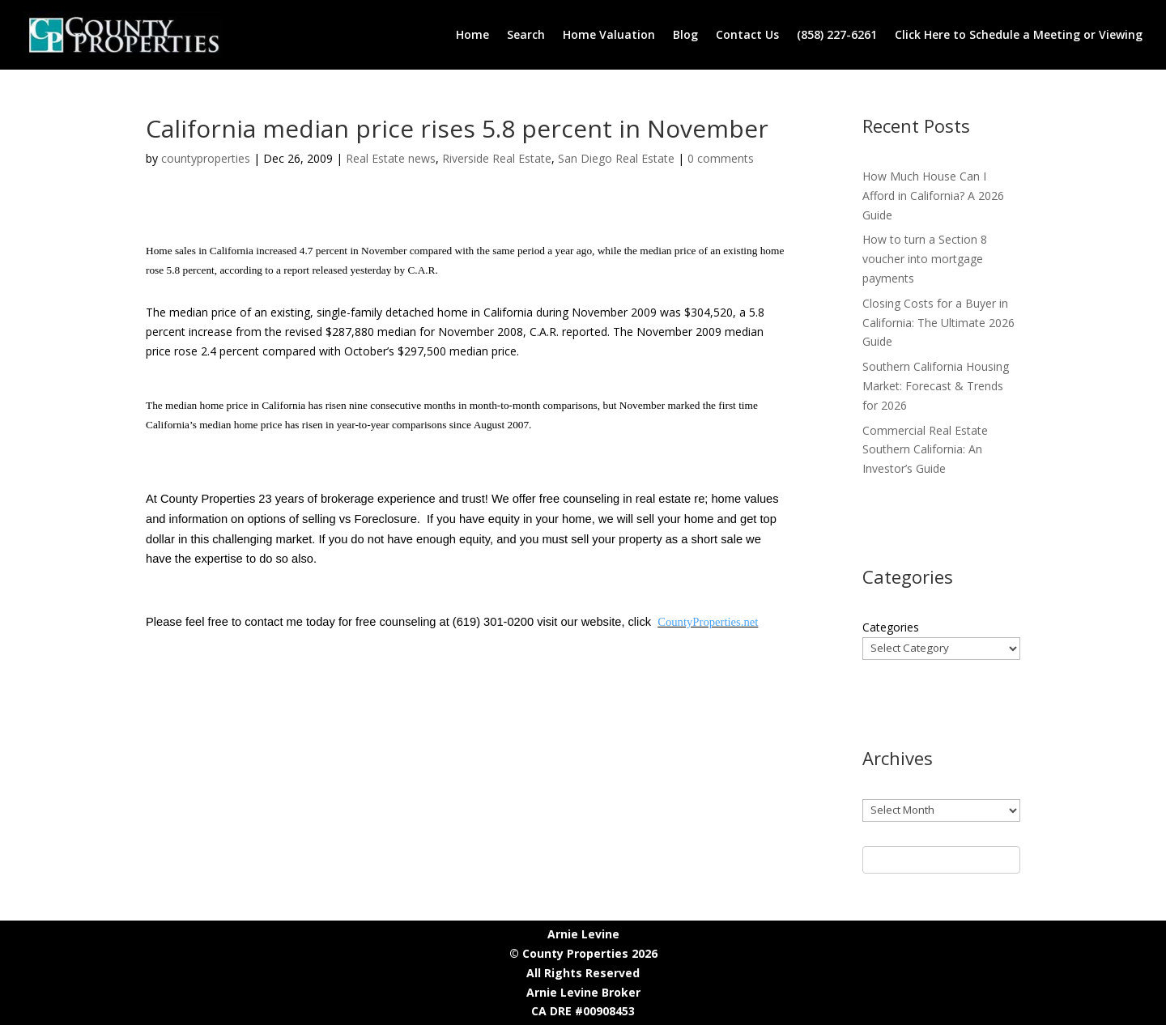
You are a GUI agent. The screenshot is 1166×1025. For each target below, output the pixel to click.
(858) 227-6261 (837, 34)
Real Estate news (391, 158)
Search (526, 34)
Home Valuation (609, 34)
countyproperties (205, 158)
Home (472, 34)
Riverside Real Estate (496, 158)
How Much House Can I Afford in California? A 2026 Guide (933, 195)
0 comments (720, 158)
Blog (685, 34)
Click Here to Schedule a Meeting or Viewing (1019, 34)
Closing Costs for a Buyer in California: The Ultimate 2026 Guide (938, 323)
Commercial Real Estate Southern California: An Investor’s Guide (925, 450)
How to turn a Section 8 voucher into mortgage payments (924, 259)
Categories (890, 627)
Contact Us (747, 34)
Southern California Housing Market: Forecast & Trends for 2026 (935, 386)
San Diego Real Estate (616, 158)
